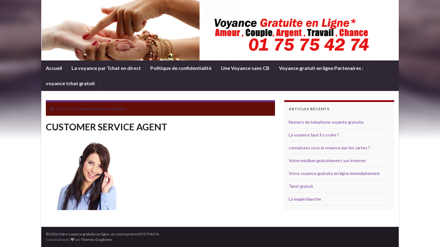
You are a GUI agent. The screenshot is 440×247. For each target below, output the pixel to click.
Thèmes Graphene (96, 239)
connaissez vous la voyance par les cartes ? (329, 147)
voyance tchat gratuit (70, 83)
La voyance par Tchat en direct (106, 68)
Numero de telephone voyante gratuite (326, 122)
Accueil (54, 68)
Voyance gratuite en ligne (100, 108)
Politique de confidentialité (180, 68)
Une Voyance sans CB (245, 68)
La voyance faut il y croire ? (314, 134)
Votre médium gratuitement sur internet (327, 160)
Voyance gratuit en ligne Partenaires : (321, 68)
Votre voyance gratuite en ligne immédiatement (334, 173)
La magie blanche (305, 199)
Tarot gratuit (301, 186)
